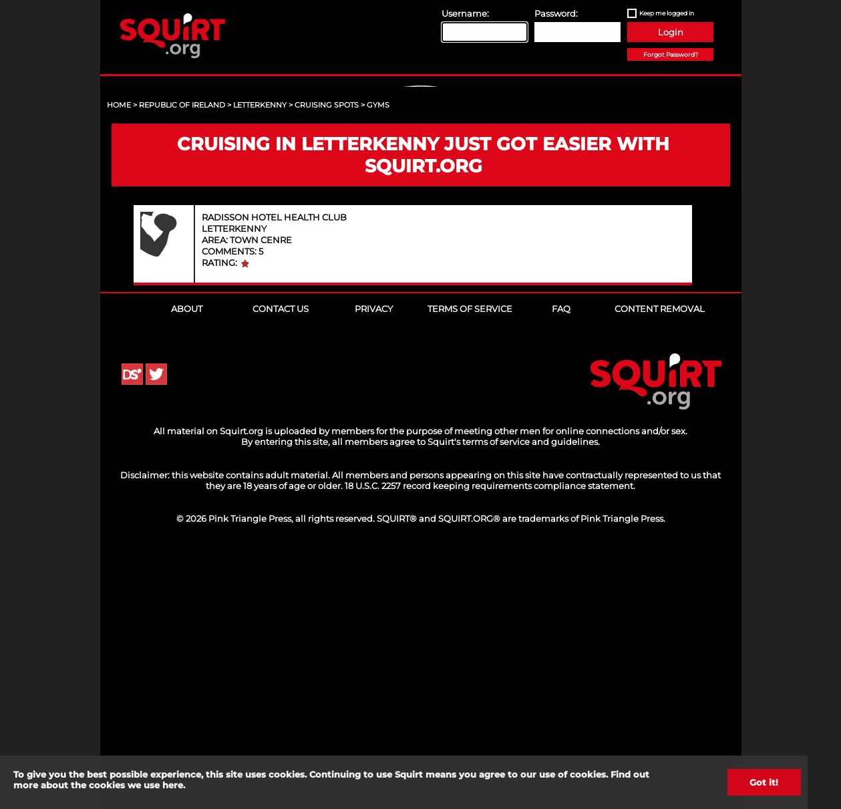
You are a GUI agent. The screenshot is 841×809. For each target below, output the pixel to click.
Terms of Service (470, 565)
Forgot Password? (670, 54)
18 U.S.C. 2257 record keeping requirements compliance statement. (490, 742)
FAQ (561, 565)
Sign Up (422, 201)
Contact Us (281, 565)
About (186, 565)
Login (670, 32)
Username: (465, 13)
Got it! (763, 782)
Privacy (374, 565)
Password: (556, 13)
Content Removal (660, 565)
